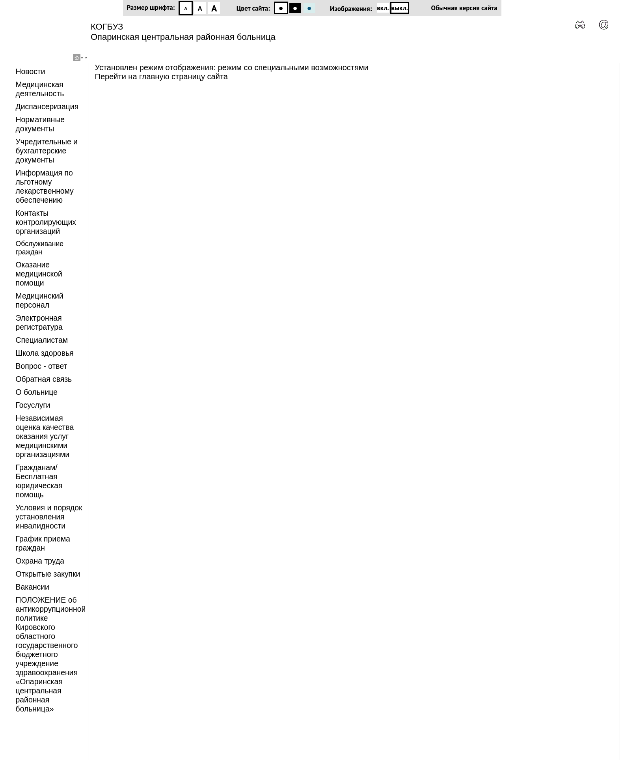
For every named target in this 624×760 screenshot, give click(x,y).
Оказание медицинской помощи (39, 273)
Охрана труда (40, 560)
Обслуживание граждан (39, 248)
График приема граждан (43, 543)
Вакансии (32, 587)
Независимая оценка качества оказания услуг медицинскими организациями (45, 436)
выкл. (399, 8)
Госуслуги (33, 405)
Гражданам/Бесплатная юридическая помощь (39, 481)
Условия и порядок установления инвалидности (49, 516)
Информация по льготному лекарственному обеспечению (45, 186)
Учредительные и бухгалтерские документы (47, 150)
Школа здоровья (45, 353)
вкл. (383, 8)
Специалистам (42, 340)
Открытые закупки (48, 574)
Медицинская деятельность (40, 89)
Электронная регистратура (39, 322)
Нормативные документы (40, 124)
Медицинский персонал (39, 300)
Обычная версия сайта (464, 8)
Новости (30, 71)
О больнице (37, 392)
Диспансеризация (47, 106)
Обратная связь (44, 379)
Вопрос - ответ (41, 366)
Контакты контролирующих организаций (46, 222)
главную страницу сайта (183, 76)
